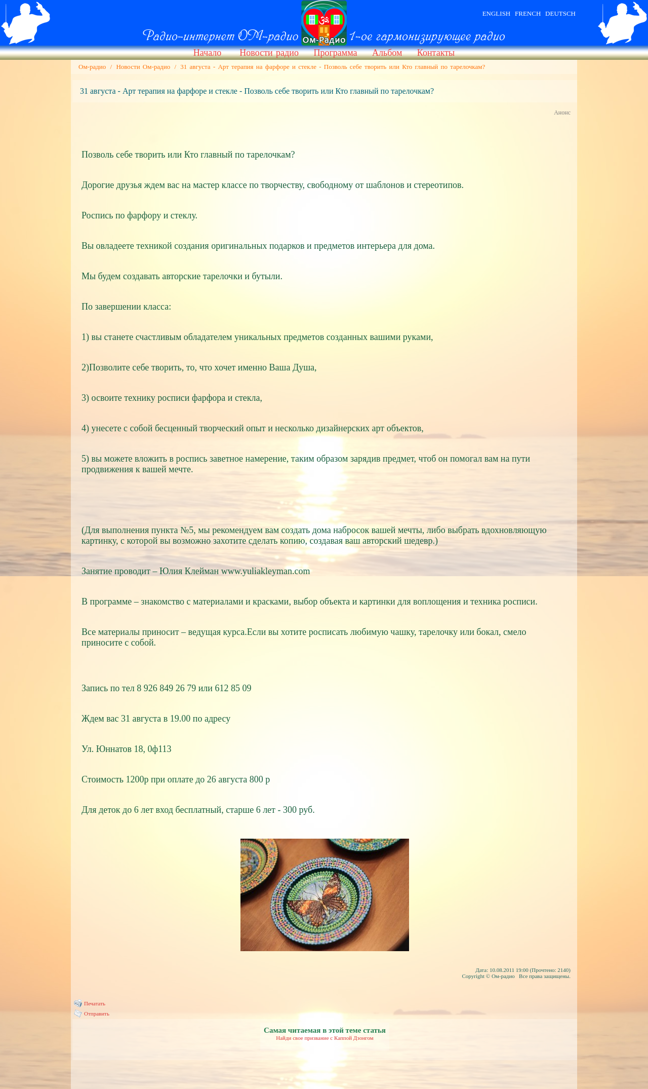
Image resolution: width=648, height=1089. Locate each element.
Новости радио (269, 53)
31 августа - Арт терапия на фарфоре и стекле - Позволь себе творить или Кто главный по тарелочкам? (332, 66)
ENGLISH (496, 13)
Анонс (562, 112)
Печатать (94, 1003)
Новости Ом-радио (143, 66)
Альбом (387, 53)
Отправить (96, 1013)
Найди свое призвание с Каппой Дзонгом (325, 1038)
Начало (207, 53)
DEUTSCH (560, 13)
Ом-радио (92, 66)
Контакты (436, 53)
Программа (335, 53)
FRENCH (528, 13)
